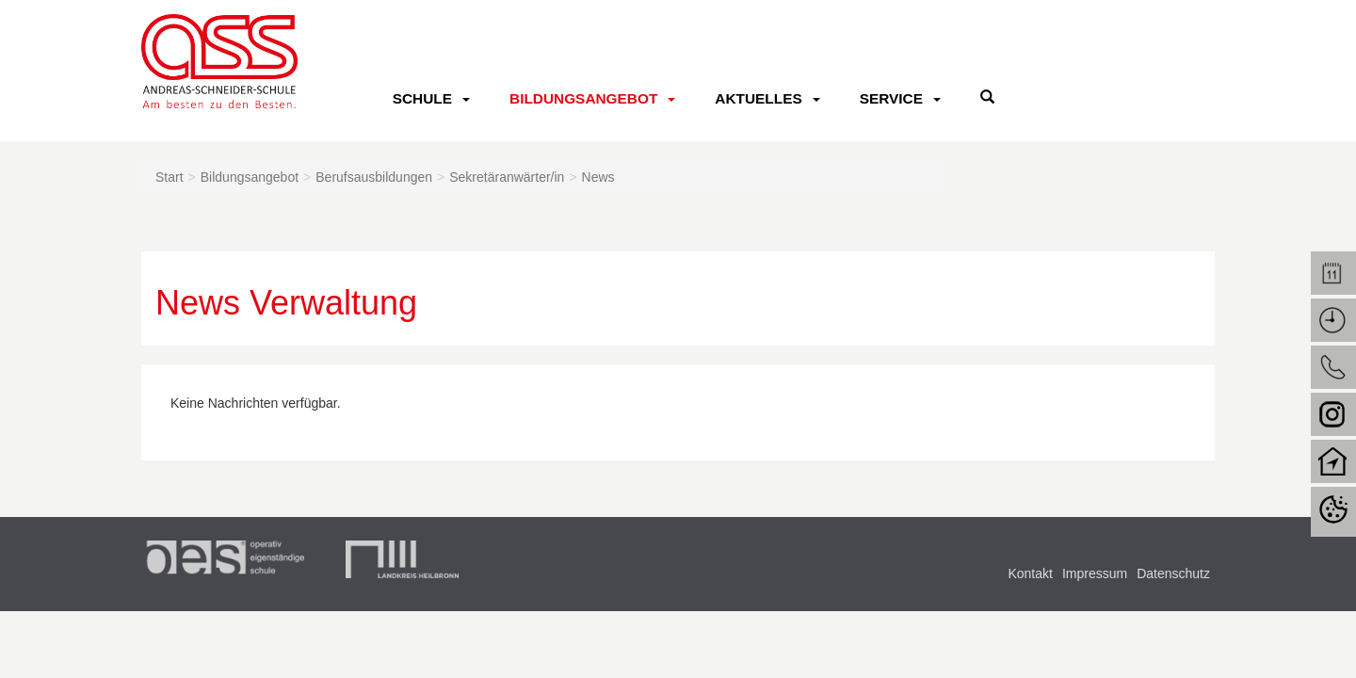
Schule (422, 98)
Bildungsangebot (583, 98)
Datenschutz (1173, 573)
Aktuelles (758, 98)
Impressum (1094, 573)
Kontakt (1030, 573)
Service (891, 98)
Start (169, 177)
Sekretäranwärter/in (506, 177)
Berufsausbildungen (373, 177)
